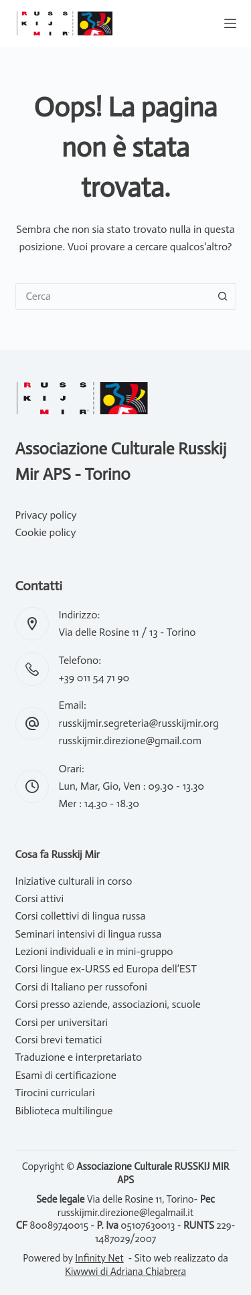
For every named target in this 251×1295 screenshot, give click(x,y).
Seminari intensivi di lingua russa (88, 934)
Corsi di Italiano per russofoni (81, 986)
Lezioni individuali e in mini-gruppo (94, 951)
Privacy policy (46, 515)
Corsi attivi (39, 898)
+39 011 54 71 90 (94, 677)
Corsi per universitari (61, 1022)
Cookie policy (45, 532)
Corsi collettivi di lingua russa (80, 916)
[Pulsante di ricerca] (223, 296)
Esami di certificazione (65, 1075)
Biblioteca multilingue (64, 1110)
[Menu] (230, 23)
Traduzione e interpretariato (79, 1057)
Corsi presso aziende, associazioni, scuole (108, 1004)
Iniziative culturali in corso (74, 881)
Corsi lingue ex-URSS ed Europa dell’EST (106, 968)
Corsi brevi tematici (58, 1039)
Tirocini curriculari (55, 1092)
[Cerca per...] (112, 296)
